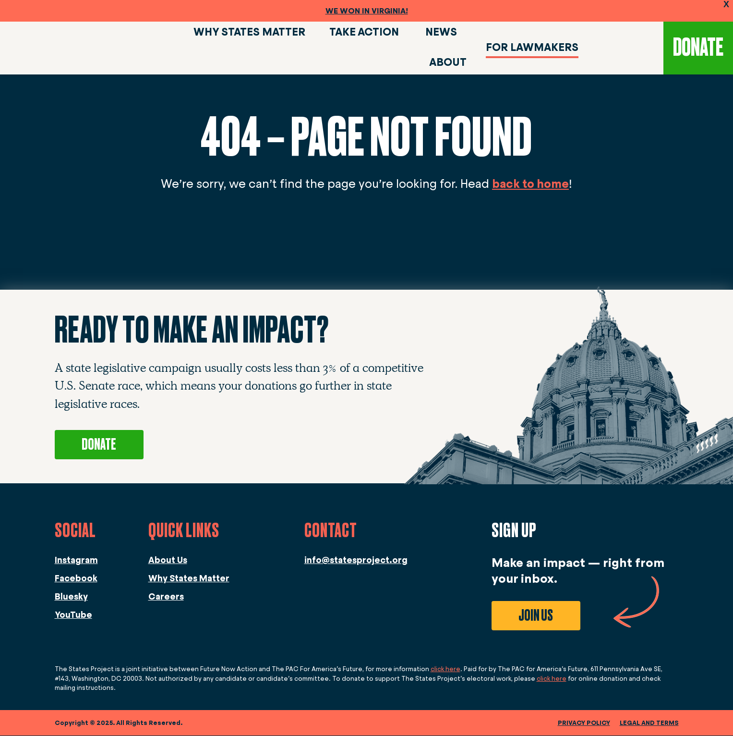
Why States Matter (188, 579)
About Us (167, 560)
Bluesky (71, 597)
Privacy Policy (584, 723)
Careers (166, 597)
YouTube (73, 615)
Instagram (76, 560)
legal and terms (649, 723)
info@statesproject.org (356, 560)
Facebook (76, 579)
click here (445, 669)
